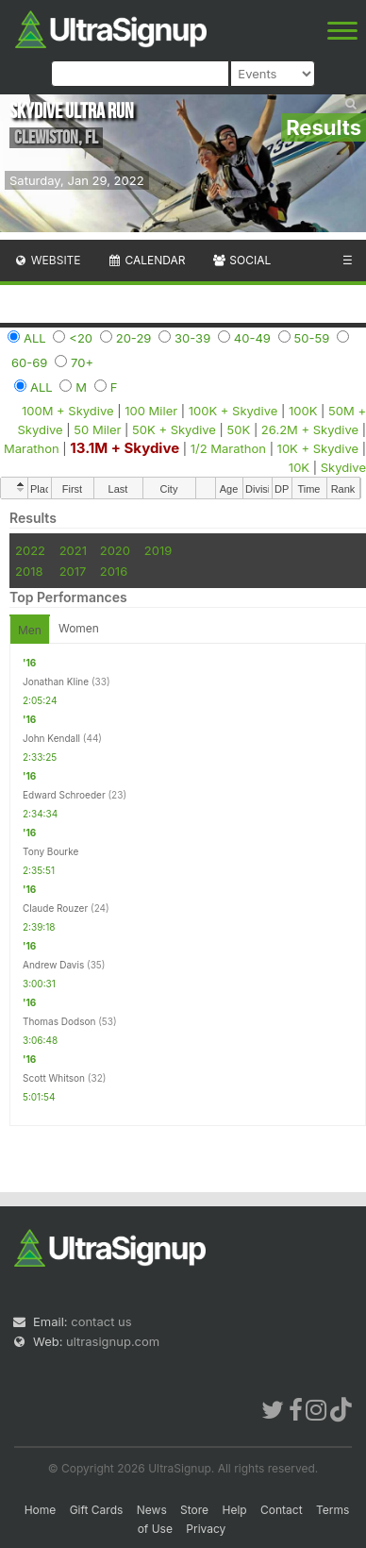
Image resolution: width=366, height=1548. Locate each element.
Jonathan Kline (56, 681)
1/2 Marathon (228, 448)
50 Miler (97, 429)
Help (235, 1510)
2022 (30, 550)
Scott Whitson (54, 1078)
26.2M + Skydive (309, 429)
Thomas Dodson (59, 1021)
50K (239, 429)
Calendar (147, 260)
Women (78, 628)
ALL (35, 337)
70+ (82, 362)
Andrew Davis (53, 964)
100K (303, 410)
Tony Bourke (50, 851)
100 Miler (151, 410)
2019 (158, 550)
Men (30, 630)
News (152, 1510)
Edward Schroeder (64, 794)
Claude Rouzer (55, 908)
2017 (73, 571)
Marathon (31, 448)
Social (241, 260)
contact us (101, 1321)
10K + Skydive (317, 448)
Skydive (343, 467)
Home (41, 1510)
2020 (115, 550)
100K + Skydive (233, 410)
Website (47, 260)
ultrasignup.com (112, 1341)
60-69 (29, 362)
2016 (113, 571)
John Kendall (51, 738)
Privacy (205, 1529)
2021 (73, 550)
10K (299, 467)
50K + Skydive (174, 429)
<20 (80, 337)
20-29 (134, 337)
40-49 (252, 337)
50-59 (312, 337)
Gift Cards (97, 1510)
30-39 (192, 337)
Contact (281, 1510)
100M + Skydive (68, 410)
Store (194, 1510)
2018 (28, 571)
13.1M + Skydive (124, 448)
